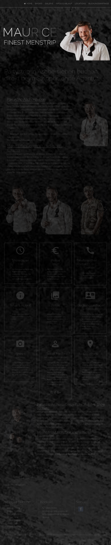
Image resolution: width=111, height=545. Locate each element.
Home (28, 4)
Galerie (49, 4)
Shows (38, 4)
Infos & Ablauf (64, 4)
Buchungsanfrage (98, 4)
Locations (80, 4)
